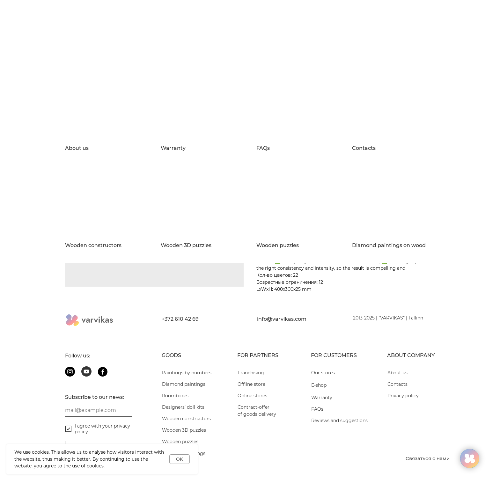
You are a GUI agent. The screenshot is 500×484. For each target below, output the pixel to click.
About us (77, 148)
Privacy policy (403, 396)
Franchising (251, 373)
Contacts (364, 148)
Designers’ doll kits (183, 407)
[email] (98, 410)
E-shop (319, 385)
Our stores (323, 373)
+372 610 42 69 (180, 319)
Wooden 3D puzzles (186, 245)
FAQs (263, 148)
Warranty (173, 148)
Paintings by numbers (186, 373)
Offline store (251, 384)
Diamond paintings (183, 384)
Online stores (252, 396)
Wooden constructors (93, 245)
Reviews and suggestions (339, 420)
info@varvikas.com (281, 319)
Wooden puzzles (277, 245)
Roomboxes (175, 396)
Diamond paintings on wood (389, 245)
